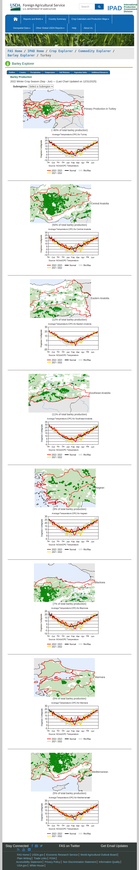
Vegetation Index (80, 72)
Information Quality (109, 861)
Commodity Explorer (94, 51)
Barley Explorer (21, 55)
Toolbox (12, 72)
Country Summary (57, 19)
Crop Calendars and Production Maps (90, 19)
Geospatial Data (21, 28)
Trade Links (40, 858)
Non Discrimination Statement (79, 861)
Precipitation (35, 72)
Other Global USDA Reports (50, 28)
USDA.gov (38, 854)
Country (23, 72)
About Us (88, 28)
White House (37, 865)
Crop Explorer (61, 51)
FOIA (52, 858)
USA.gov (22, 865)
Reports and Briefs (33, 19)
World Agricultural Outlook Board (99, 854)
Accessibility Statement (29, 861)
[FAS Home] (28, 6)
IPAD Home (36, 51)
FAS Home (15, 51)
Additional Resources (99, 72)
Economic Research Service (62, 854)
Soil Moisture (64, 72)
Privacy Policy (52, 861)
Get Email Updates (114, 846)
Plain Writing (24, 858)
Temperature (50, 72)
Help (74, 28)
